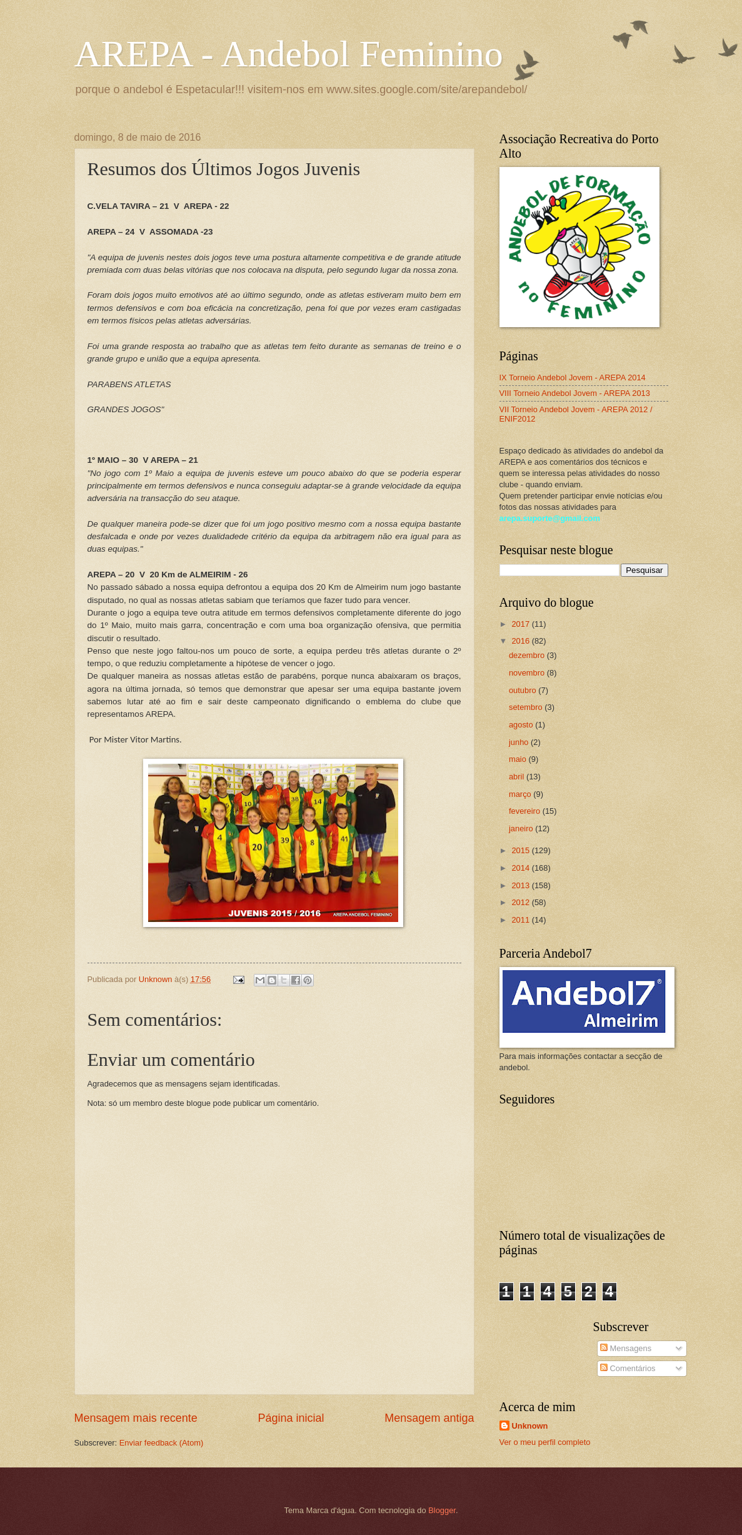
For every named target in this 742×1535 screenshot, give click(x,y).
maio (518, 759)
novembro (528, 672)
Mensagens (625, 1348)
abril (517, 776)
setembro (526, 707)
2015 (521, 850)
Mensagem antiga (429, 1418)
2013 (521, 885)
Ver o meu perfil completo (545, 1442)
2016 (521, 641)
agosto (522, 724)
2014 (521, 868)
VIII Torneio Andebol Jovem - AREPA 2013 (574, 393)
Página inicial (291, 1418)
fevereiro (526, 811)
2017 (521, 624)
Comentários (628, 1368)
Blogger (442, 1510)
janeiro (522, 828)
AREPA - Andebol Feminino (288, 53)
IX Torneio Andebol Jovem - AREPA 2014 (572, 377)
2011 (521, 920)
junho (520, 742)
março (521, 794)
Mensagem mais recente (136, 1418)
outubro (523, 690)
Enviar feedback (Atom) (161, 1442)
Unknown (530, 1426)
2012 (521, 902)
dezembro (528, 655)
